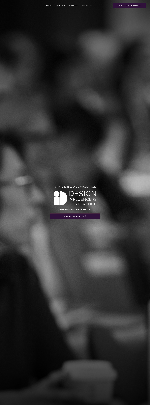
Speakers (73, 5)
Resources (87, 5)
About (49, 5)
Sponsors (60, 5)
